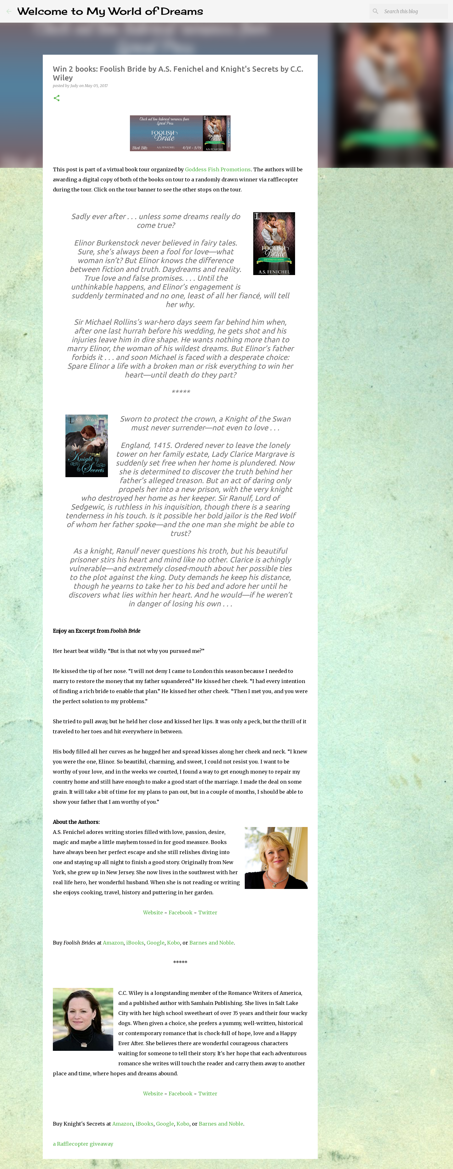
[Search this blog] (415, 11)
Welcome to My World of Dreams (110, 11)
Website (153, 912)
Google (156, 943)
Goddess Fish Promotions (218, 169)
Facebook (181, 912)
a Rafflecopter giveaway (83, 1144)
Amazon (113, 943)
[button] (56, 98)
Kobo (173, 943)
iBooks (135, 943)
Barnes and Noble (211, 943)
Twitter (207, 912)
